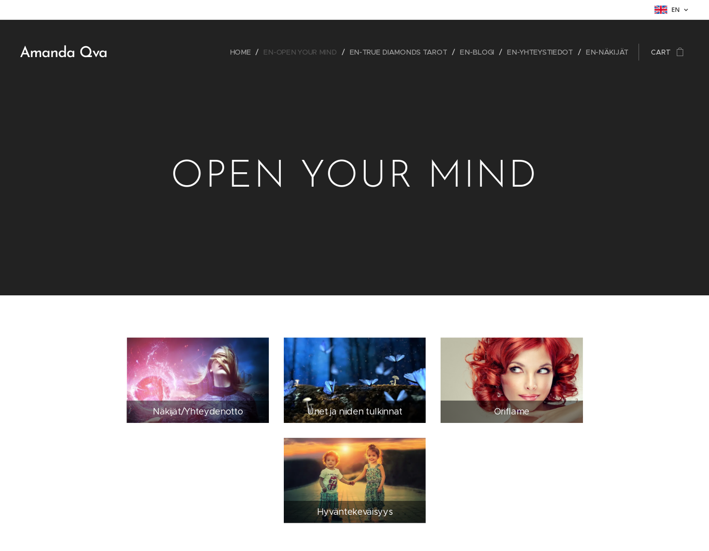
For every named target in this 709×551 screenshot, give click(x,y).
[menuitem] (248, 52)
